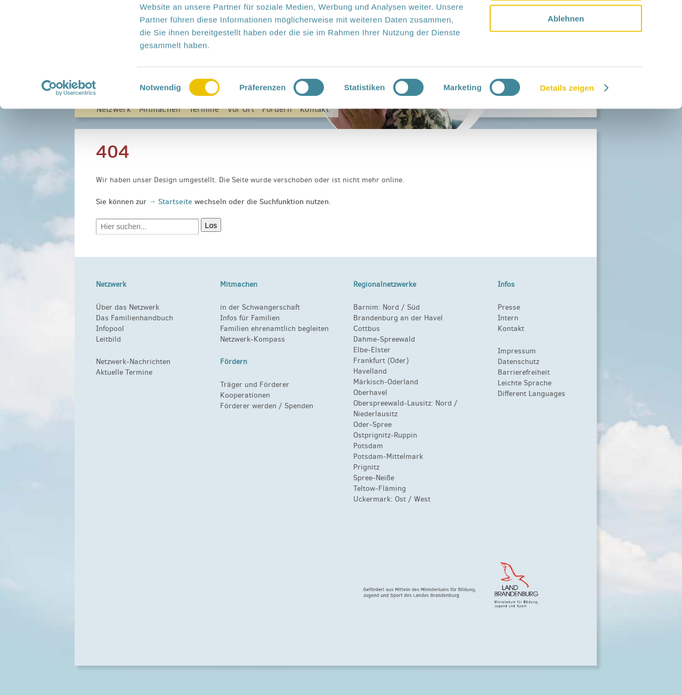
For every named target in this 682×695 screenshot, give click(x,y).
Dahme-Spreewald (384, 339)
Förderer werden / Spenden (266, 406)
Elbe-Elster (372, 350)
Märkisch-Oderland (385, 382)
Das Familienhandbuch (134, 318)
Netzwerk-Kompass (252, 339)
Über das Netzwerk (127, 307)
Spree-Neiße (373, 478)
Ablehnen (566, 88)
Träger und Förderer (254, 384)
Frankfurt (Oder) (381, 360)
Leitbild (108, 339)
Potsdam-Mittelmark (388, 456)
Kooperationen (245, 395)
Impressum (517, 351)
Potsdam (368, 446)
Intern (508, 318)
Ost (400, 499)
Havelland (370, 371)
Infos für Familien (250, 318)
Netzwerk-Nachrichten (133, 362)
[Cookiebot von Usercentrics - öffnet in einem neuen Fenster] (69, 159)
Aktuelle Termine (124, 372)
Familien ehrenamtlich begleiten (274, 329)
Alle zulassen (565, 26)
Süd (412, 307)
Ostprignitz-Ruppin (385, 435)
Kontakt (511, 329)
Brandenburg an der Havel (398, 318)
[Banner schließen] (665, 16)
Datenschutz (518, 362)
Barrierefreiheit (524, 372)
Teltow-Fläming (379, 488)
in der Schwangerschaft (260, 307)
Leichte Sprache (524, 383)
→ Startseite (171, 201)
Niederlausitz (375, 414)
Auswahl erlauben (566, 57)
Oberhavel (370, 392)
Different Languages (531, 394)
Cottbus (366, 329)
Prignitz (366, 467)
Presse (509, 307)
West (422, 499)
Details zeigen (567, 158)
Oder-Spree (372, 424)
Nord (391, 307)
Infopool (110, 329)
